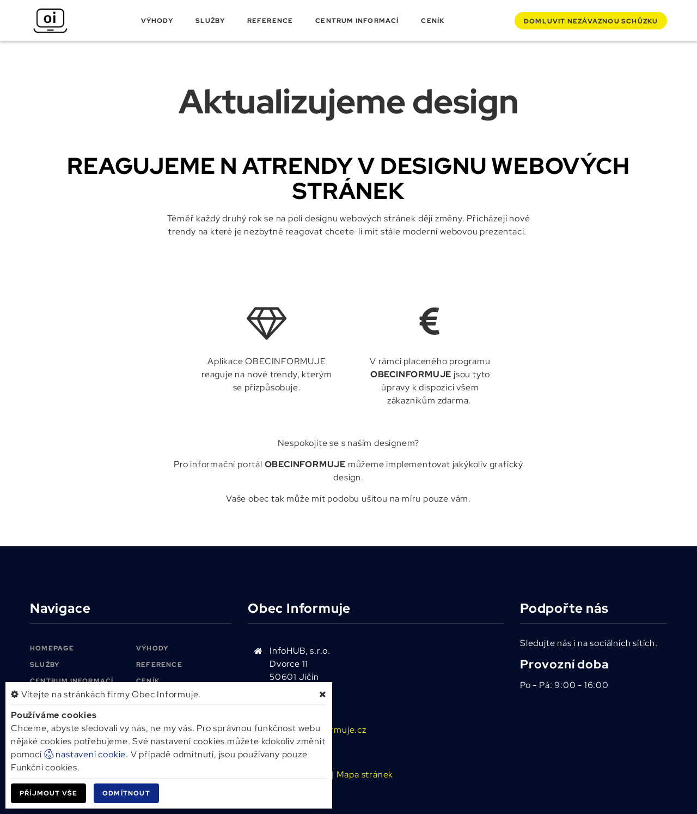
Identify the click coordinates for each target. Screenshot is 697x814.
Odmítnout (126, 793)
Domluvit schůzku (591, 21)
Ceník (432, 20)
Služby (210, 20)
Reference (270, 20)
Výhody (157, 20)
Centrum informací (357, 20)
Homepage (52, 648)
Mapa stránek (365, 774)
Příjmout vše (48, 793)
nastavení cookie (85, 754)
